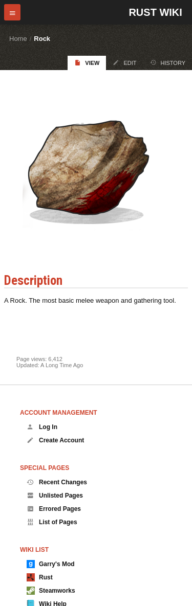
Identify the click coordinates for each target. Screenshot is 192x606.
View (86, 62)
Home (18, 38)
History (168, 62)
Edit (124, 62)
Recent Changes (57, 482)
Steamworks (51, 591)
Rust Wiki (155, 12)
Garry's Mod (51, 564)
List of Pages (52, 522)
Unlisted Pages (55, 495)
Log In (42, 427)
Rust (40, 577)
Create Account (55, 440)
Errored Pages (54, 509)
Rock (42, 38)
